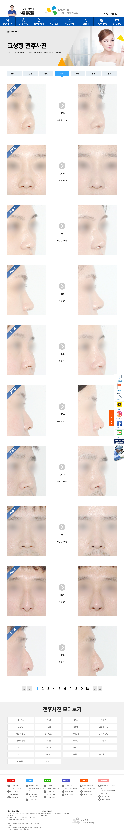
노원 (78, 73)
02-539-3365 (14, 794)
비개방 (103, 747)
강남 (30, 73)
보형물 (76, 754)
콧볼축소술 (103, 754)
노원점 (48, 727)
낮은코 (20, 747)
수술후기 (86, 24)
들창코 (20, 754)
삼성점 (76, 727)
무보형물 (48, 734)
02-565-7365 (33, 794)
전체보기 (14, 73)
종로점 (103, 720)
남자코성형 (103, 734)
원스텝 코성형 (39, 24)
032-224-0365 (105, 796)
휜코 (76, 720)
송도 (109, 73)
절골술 (48, 761)
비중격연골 (20, 734)
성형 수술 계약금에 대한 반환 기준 (16, 820)
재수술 (48, 740)
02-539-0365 (14, 791)
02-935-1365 (51, 791)
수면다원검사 (54, 24)
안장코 (48, 747)
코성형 (76, 740)
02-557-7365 (33, 796)
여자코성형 (20, 740)
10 (87, 689)
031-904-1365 (87, 791)
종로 (62, 73)
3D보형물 (21, 761)
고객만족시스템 (101, 24)
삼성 (46, 73)
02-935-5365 (51, 794)
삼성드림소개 (7, 24)
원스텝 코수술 (23, 24)
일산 (93, 73)
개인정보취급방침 (46, 811)
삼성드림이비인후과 (13, 811)
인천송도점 (103, 727)
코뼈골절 (75, 734)
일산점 (20, 727)
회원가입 (114, 14)
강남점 (48, 720)
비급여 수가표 (31, 818)
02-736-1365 (69, 791)
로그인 (106, 14)
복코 (48, 754)
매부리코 (20, 720)
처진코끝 (75, 747)
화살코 (103, 740)
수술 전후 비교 (70, 24)
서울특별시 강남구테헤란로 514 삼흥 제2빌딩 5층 (36, 788)
